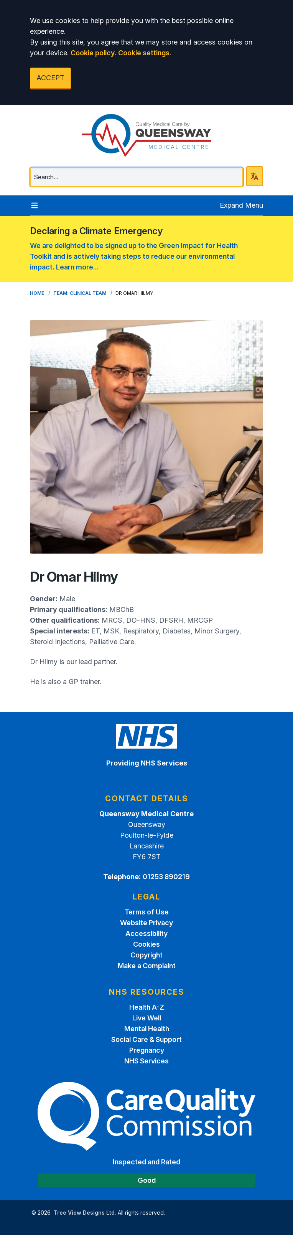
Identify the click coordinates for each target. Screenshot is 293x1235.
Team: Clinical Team (79, 293)
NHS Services (146, 1061)
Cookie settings (144, 53)
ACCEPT (50, 78)
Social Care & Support (146, 1039)
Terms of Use (147, 912)
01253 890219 (166, 877)
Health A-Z (146, 1007)
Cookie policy (93, 53)
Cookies (146, 944)
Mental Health (146, 1029)
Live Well (146, 1018)
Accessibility (146, 933)
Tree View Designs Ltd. (85, 1212)
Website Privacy (146, 923)
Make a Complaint (147, 966)
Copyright (146, 955)
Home (37, 293)
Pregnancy (146, 1050)
